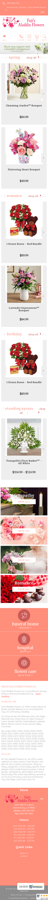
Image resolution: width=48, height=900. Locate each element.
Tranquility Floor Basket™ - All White (24, 462)
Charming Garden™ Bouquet (24, 105)
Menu (4, 40)
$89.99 (24, 255)
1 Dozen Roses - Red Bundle (24, 243)
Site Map (34, 898)
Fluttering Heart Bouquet (24, 169)
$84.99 (24, 117)
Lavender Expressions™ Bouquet (24, 309)
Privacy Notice (31, 895)
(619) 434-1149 (13, 3)
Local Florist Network (19, 898)
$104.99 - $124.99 (24, 472)
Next (44, 94)
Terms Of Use (16, 895)
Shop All (31, 57)
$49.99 (24, 181)
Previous (4, 94)
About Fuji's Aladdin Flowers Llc (18, 686)
